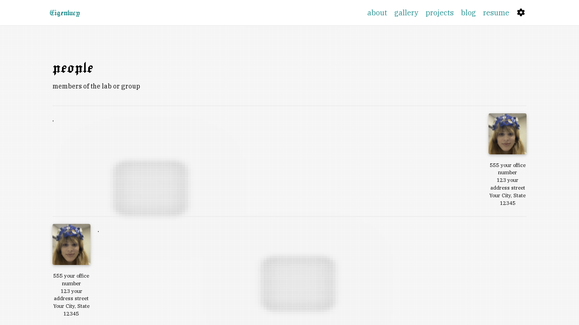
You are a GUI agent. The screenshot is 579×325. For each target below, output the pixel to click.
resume (496, 12)
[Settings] (521, 13)
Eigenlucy (65, 12)
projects (440, 12)
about (377, 12)
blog (468, 12)
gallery (406, 12)
